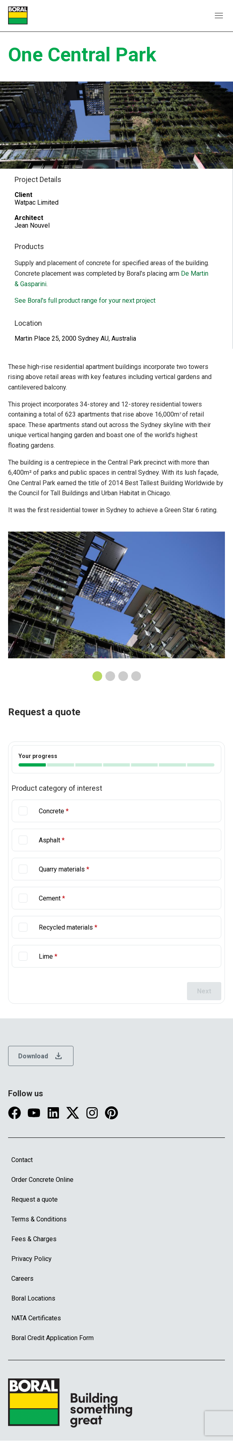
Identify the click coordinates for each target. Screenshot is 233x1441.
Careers (22, 1278)
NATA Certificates (36, 1318)
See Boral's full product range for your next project (85, 300)
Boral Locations (33, 1298)
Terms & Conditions (39, 1219)
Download (40, 1056)
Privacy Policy (31, 1259)
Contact (22, 1160)
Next (204, 991)
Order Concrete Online (42, 1179)
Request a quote (34, 1199)
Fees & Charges (34, 1239)
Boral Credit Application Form (52, 1338)
